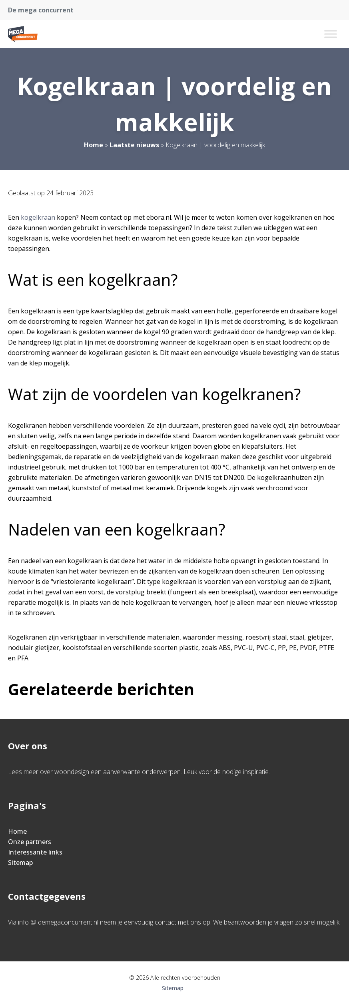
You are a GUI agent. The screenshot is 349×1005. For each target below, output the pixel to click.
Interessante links (35, 852)
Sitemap (20, 862)
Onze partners (29, 841)
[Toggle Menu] (330, 34)
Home (93, 144)
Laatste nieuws (134, 144)
